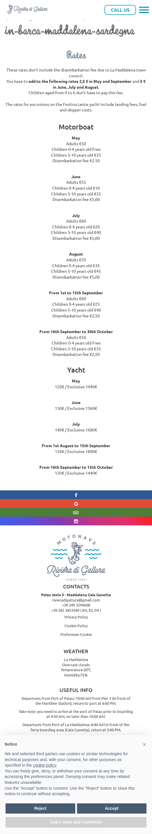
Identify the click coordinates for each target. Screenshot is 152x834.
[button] (144, 744)
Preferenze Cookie (76, 634)
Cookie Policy (76, 625)
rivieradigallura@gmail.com (76, 599)
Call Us (120, 10)
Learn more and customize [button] (76, 822)
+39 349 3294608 (76, 604)
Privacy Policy (76, 616)
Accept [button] (111, 808)
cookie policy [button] (44, 765)
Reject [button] (40, 808)
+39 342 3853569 (65, 610)
